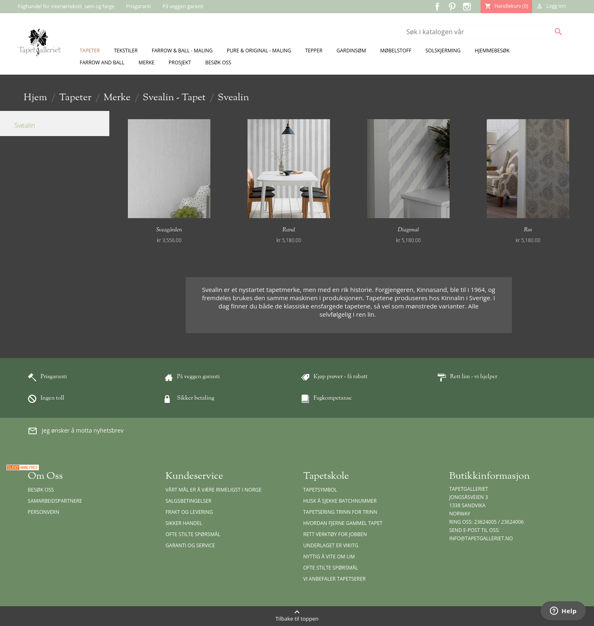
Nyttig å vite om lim (329, 556)
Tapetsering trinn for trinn (340, 511)
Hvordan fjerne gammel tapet (342, 523)
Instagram (467, 6)
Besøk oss (218, 62)
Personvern (43, 511)
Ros (528, 230)
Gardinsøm (351, 50)
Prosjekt (180, 62)
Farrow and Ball (102, 62)
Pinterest (452, 6)
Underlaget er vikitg (330, 545)
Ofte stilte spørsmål (192, 534)
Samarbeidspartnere (55, 500)
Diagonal (408, 230)
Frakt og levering (189, 511)
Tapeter (90, 50)
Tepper (314, 50)
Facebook (437, 6)
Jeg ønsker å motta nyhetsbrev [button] (75, 431)
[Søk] (484, 31)
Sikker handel (183, 523)
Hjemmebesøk (492, 50)
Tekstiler (126, 50)
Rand (289, 230)
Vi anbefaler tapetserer (334, 578)
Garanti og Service (190, 545)
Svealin (24, 125)
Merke (147, 62)
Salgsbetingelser (188, 500)
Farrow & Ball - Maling (182, 50)
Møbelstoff (395, 50)
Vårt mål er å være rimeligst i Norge (213, 489)
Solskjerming (442, 50)
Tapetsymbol (320, 489)
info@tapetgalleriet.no (481, 538)
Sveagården (169, 230)
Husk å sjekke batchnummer (340, 500)
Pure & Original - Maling (259, 50)
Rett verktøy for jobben (335, 534)
